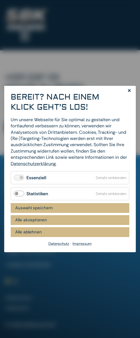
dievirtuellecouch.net (33, 324)
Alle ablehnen (28, 232)
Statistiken (37, 194)
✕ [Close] (129, 91)
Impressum (17, 308)
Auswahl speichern (34, 208)
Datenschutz (18, 298)
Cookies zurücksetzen (28, 264)
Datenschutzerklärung (33, 163)
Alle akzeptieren (31, 220)
